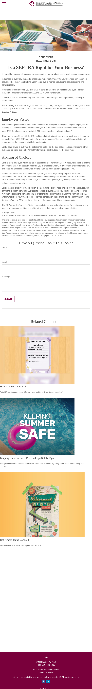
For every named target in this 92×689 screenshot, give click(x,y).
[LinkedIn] (48, 681)
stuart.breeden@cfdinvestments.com (29, 677)
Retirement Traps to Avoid (14, 539)
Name (4, 247)
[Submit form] (8, 299)
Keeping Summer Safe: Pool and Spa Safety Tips (27, 457)
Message (6, 277)
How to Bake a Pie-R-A (13, 386)
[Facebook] (43, 681)
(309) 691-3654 (49, 662)
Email (4, 262)
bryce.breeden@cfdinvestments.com (62, 677)
